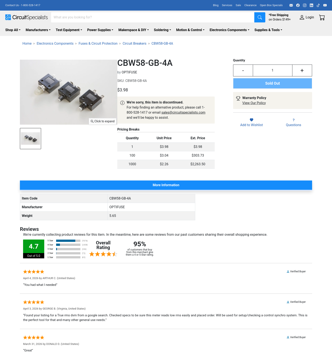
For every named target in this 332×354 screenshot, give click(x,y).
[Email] (291, 5)
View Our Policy (254, 103)
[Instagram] (304, 5)
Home (27, 43)
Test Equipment (67, 30)
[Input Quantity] (272, 70)
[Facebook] (298, 5)
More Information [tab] (166, 185)
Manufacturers (37, 30)
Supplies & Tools (267, 30)
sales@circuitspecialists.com (183, 112)
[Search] (153, 17)
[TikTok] (318, 5)
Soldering (161, 30)
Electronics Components (228, 30)
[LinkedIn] (311, 5)
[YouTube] (325, 5)
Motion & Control (189, 30)
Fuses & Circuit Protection (98, 43)
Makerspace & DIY (132, 30)
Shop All (11, 30)
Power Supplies (99, 30)
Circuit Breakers (134, 43)
